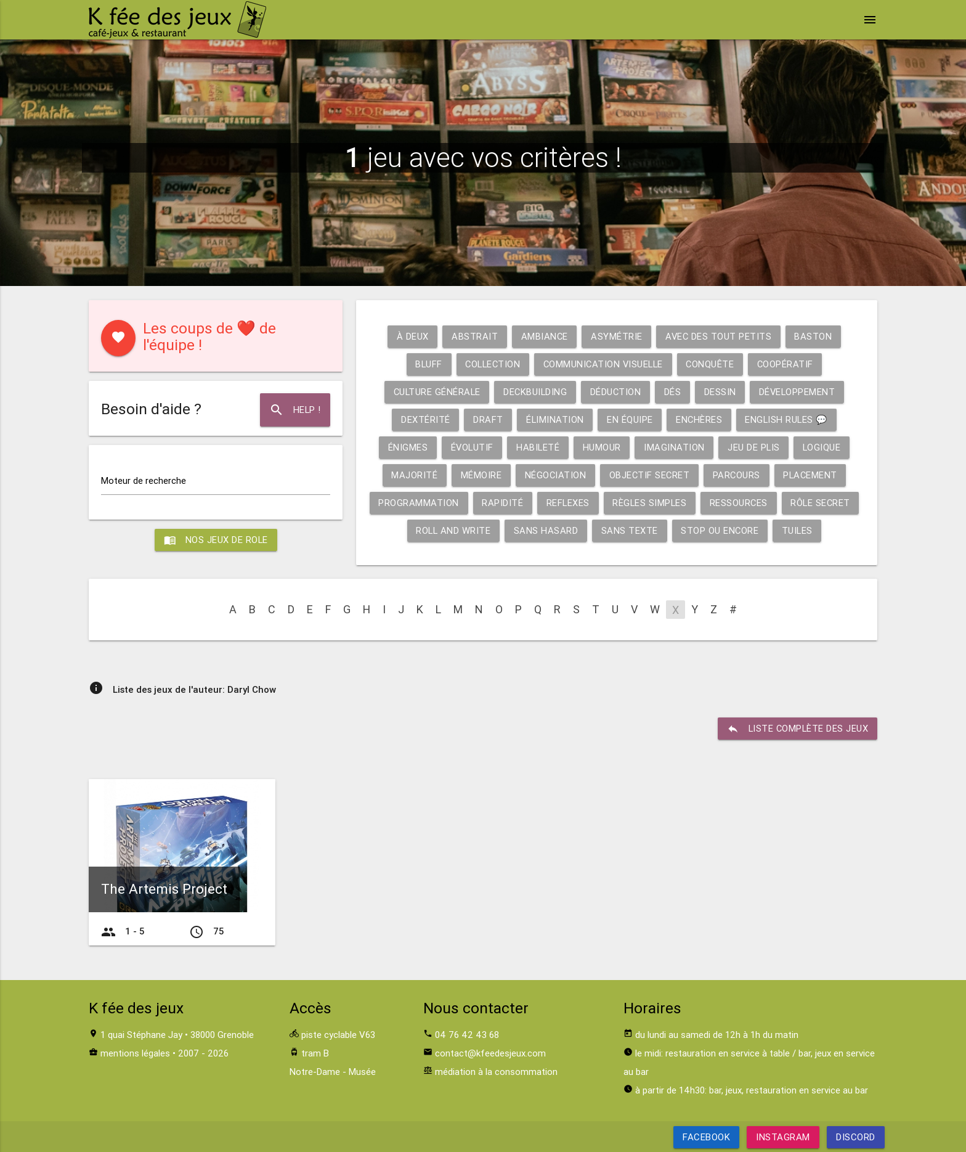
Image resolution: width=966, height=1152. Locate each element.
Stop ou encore (722, 530)
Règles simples (651, 503)
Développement (799, 392)
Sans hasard (546, 530)
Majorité (412, 475)
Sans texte (631, 530)
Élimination (553, 419)
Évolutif (470, 447)
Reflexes (569, 503)
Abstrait (473, 336)
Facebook (706, 1137)
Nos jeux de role (215, 540)
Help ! (295, 410)
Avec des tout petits (719, 336)
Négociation (554, 475)
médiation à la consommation (496, 1071)
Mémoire (479, 475)
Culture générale (434, 392)
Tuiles (800, 530)
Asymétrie (617, 336)
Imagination (674, 447)
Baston (815, 336)
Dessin (721, 392)
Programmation (418, 503)
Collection (490, 364)
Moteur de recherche (143, 480)
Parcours (737, 475)
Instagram (783, 1137)
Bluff (425, 364)
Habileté (537, 447)
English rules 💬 (787, 419)
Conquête (713, 364)
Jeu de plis (755, 447)
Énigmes (406, 447)
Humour (602, 447)
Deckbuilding (534, 392)
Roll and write (453, 530)
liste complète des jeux (797, 728)
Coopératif (789, 364)
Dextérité (423, 419)
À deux (411, 336)
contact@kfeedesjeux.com (490, 1053)
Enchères (698, 419)
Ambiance (543, 336)
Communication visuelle (604, 364)
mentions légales (135, 1053)
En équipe (629, 419)
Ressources (742, 503)
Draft (486, 419)
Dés (674, 392)
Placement (812, 475)
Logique (824, 447)
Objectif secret (649, 475)
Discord (855, 1137)
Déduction (616, 392)
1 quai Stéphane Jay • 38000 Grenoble (177, 1034)
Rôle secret (825, 503)
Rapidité (503, 503)
